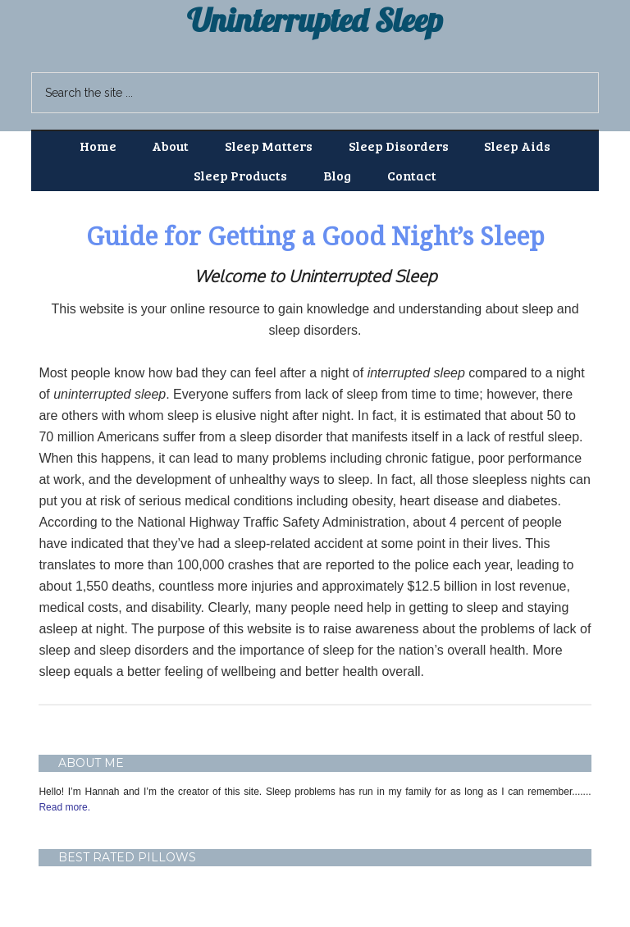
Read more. (64, 807)
